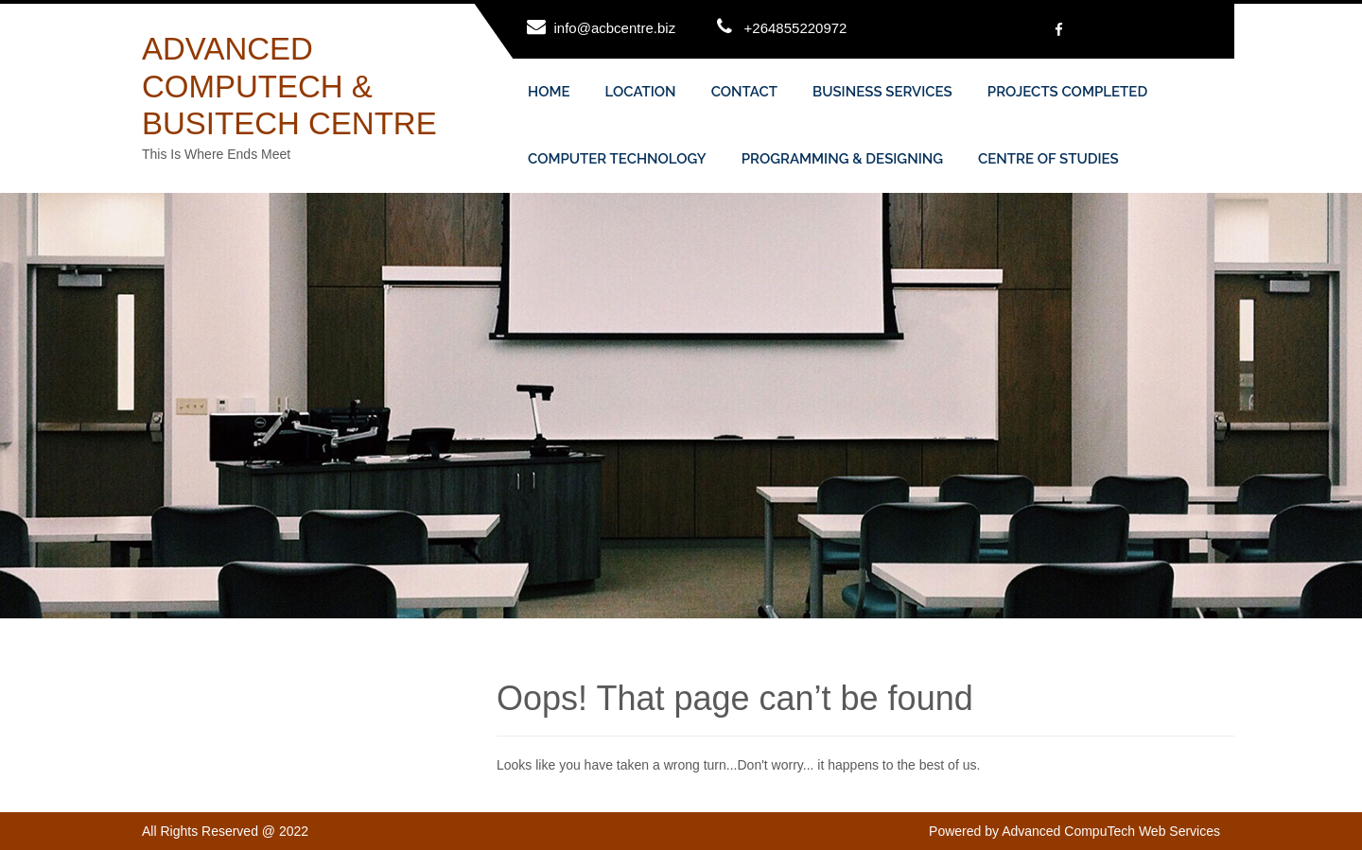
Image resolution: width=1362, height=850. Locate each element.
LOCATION (640, 91)
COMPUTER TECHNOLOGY (617, 158)
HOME (549, 91)
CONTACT (744, 91)
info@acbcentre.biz (615, 28)
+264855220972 (795, 28)
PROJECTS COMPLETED (1067, 91)
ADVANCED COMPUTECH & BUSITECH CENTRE (289, 86)
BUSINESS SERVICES (882, 91)
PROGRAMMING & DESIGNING (842, 158)
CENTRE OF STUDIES (1048, 158)
